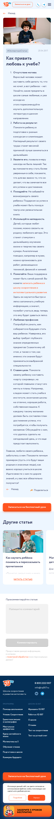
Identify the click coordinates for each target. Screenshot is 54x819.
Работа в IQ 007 (35, 715)
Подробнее (17, 798)
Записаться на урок (22, 4)
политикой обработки (17, 657)
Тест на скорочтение (38, 730)
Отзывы (32, 725)
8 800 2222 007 (43, 683)
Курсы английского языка (12, 735)
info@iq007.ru (42, 687)
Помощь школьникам (13, 709)
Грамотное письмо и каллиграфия (11, 720)
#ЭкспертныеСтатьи (17, 51)
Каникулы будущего (12, 757)
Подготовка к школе (12, 752)
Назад (11, 13)
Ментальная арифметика (8, 728)
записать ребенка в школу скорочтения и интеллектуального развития (30, 287)
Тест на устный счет (37, 736)
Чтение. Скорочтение (13, 715)
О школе (32, 720)
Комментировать (27, 643)
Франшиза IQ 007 (36, 709)
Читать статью (23, 579)
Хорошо (36, 798)
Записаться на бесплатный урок (27, 507)
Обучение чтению (11, 747)
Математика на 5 (11, 742)
